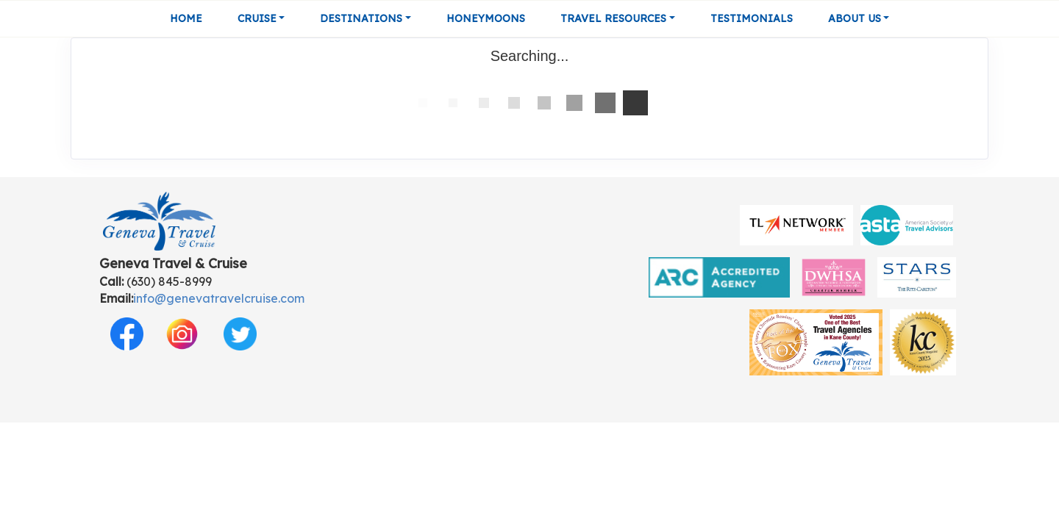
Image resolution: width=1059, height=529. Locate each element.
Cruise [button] (257, 18)
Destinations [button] (361, 18)
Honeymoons (485, 18)
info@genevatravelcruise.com (218, 298)
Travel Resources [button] (613, 18)
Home (186, 18)
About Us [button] (854, 18)
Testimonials (751, 18)
